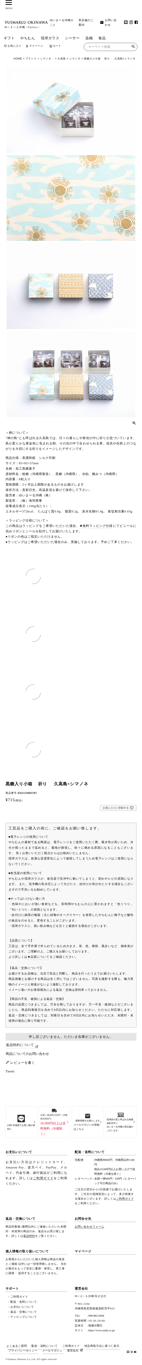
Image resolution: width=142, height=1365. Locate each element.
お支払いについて (19, 1152)
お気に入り (12, 46)
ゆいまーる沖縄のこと (61, 22)
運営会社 (81, 1288)
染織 (89, 38)
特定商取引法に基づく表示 (101, 1345)
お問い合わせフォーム (89, 1226)
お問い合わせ (108, 22)
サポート (12, 1288)
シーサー (72, 38)
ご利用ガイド (43, 1178)
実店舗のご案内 (86, 22)
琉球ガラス (50, 38)
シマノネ (45, 58)
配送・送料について (90, 1152)
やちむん (27, 38)
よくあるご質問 (16, 1345)
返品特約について (20, 1045)
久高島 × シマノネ (70, 58)
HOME (17, 58)
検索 (133, 47)
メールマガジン (52, 1350)
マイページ (34, 46)
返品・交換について (21, 1218)
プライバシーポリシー (23, 1350)
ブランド (31, 58)
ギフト (9, 38)
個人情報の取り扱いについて (27, 1251)
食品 (102, 38)
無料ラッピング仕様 (98, 526)
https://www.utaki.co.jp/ (101, 1330)
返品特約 (29, 1235)
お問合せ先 (83, 1218)
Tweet (10, 1071)
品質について (40, 956)
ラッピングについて (23, 1316)
